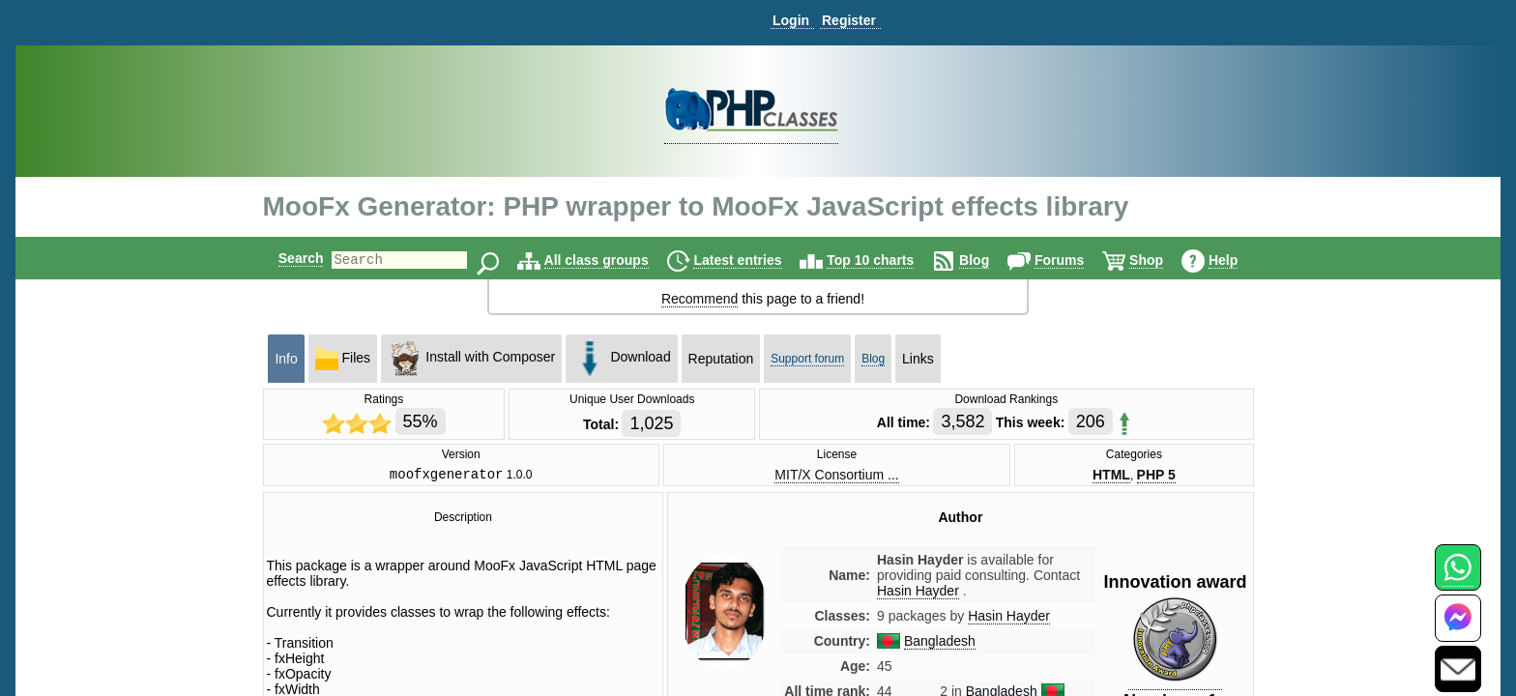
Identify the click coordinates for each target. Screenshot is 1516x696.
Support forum (807, 358)
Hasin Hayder (1009, 618)
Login (791, 20)
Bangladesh (940, 644)
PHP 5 (1156, 475)
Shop (1163, 260)
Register (849, 20)
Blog (991, 260)
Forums (1075, 260)
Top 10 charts (886, 260)
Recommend (699, 298)
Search (284, 258)
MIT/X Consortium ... (836, 475)
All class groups (613, 260)
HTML (1111, 475)
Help (1239, 260)
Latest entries (754, 260)
